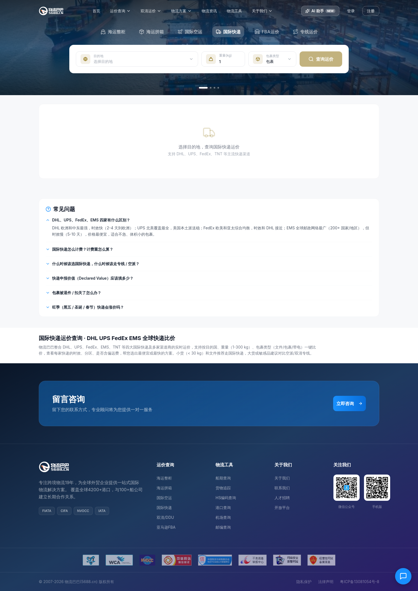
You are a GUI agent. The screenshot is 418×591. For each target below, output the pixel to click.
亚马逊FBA (166, 527)
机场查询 (223, 517)
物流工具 (237, 10)
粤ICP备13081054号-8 (359, 581)
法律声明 (325, 581)
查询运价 (320, 59)
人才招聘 (282, 497)
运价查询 (123, 10)
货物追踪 (223, 487)
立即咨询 (349, 403)
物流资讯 (212, 10)
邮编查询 (223, 527)
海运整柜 (164, 478)
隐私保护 (304, 581)
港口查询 (223, 507)
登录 (351, 10)
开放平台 (282, 507)
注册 (371, 10)
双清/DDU (165, 517)
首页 (99, 10)
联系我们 (282, 487)
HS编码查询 (226, 497)
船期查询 (223, 478)
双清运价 (154, 10)
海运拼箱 (164, 487)
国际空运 (164, 497)
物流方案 (184, 10)
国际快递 (164, 507)
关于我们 (265, 10)
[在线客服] (403, 576)
